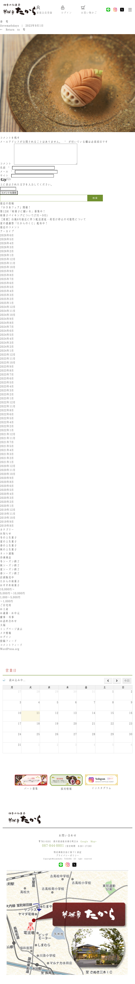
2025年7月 (7, 283)
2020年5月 (7, 494)
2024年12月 (8, 311)
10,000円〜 (7, 593)
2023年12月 (8, 359)
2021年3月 (7, 458)
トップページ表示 (11, 633)
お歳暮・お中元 (10, 617)
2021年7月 (7, 446)
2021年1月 (7, 466)
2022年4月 (7, 426)
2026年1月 (7, 259)
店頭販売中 (7, 581)
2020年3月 (7, 502)
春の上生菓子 (8, 549)
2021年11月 (8, 442)
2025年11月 (8, 267)
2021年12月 (8, 438)
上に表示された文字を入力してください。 (27, 188)
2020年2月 (7, 506)
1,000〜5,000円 (10, 601)
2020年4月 (7, 498)
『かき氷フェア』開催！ (15, 211)
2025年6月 (7, 287)
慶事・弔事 (7, 621)
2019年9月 (7, 526)
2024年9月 (7, 323)
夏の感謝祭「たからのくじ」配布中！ (24, 227)
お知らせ (5, 538)
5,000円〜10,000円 (12, 597)
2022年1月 (7, 434)
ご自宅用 (5, 609)
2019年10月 (8, 522)
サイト (4, 180)
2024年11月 (8, 315)
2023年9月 (7, 370)
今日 (127, 685)
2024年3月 (7, 347)
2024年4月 (7, 343)
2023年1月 (7, 402)
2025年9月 (7, 275)
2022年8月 (7, 414)
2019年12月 (8, 514)
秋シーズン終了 (10, 569)
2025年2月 (7, 303)
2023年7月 (7, 378)
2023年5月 (7, 386)
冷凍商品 (5, 561)
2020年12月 (8, 470)
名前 (4, 172)
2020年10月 (8, 478)
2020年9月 (7, 482)
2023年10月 (8, 366)
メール (6, 176)
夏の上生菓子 (8, 545)
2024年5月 (7, 339)
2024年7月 (7, 331)
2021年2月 (7, 462)
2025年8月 (7, 279)
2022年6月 (7, 418)
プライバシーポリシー (67, 860)
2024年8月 (7, 327)
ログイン (5, 641)
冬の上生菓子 (8, 541)
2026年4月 (7, 247)
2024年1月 (7, 355)
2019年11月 (8, 518)
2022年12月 (8, 406)
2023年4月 (7, 390)
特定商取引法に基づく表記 (67, 857)
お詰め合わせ (8, 625)
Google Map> (88, 846)
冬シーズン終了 (10, 565)
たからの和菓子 (10, 585)
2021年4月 (7, 454)
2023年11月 (8, 362)
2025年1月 (7, 307)
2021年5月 (7, 450)
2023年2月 (7, 398)
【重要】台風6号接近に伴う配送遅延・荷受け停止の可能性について (43, 223)
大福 (3, 629)
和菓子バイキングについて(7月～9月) (25, 219)
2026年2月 (7, 255)
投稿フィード (8, 645)
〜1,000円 (6, 605)
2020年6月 (7, 490)
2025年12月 (8, 263)
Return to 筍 (13, 30)
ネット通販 (7, 557)
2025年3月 (7, 299)
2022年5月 (7, 422)
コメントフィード (11, 649)
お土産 (4, 613)
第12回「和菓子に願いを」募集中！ (23, 215)
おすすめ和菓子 (10, 589)
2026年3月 (7, 251)
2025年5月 (7, 291)
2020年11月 (8, 474)
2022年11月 (8, 410)
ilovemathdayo (9, 26)
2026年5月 (7, 243)
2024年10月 (8, 319)
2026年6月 (7, 239)
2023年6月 (7, 382)
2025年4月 (7, 295)
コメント (5, 168)
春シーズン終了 (10, 577)
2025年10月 (8, 271)
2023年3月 (7, 394)
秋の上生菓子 (8, 553)
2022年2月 (7, 430)
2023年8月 (7, 374)
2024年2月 (7, 351)
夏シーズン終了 (10, 573)
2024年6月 (7, 335)
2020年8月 (7, 486)
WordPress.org (9, 653)
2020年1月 (7, 510)
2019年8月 (7, 530)
